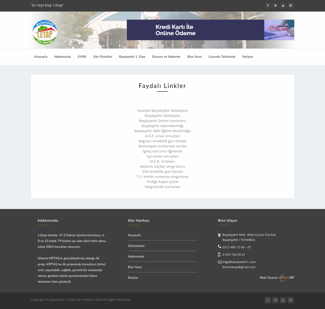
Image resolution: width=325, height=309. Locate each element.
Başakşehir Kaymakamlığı (162, 125)
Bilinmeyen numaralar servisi (162, 146)
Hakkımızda (62, 56)
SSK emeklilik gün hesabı (162, 171)
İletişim (248, 56)
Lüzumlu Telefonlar (222, 56)
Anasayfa (41, 56)
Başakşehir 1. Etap (132, 56)
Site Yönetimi (102, 56)
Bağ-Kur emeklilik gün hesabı (162, 141)
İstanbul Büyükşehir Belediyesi (162, 110)
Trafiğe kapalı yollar (162, 181)
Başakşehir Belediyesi (162, 115)
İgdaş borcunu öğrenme (162, 151)
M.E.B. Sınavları (162, 161)
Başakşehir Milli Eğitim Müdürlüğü (162, 130)
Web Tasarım (269, 277)
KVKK (82, 56)
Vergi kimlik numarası (162, 186)
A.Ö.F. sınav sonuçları (162, 135)
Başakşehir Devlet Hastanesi (162, 120)
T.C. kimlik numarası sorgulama (162, 176)
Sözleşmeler (136, 246)
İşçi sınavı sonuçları (163, 156)
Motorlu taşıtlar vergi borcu (162, 166)
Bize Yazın (194, 56)
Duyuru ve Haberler (166, 56)
